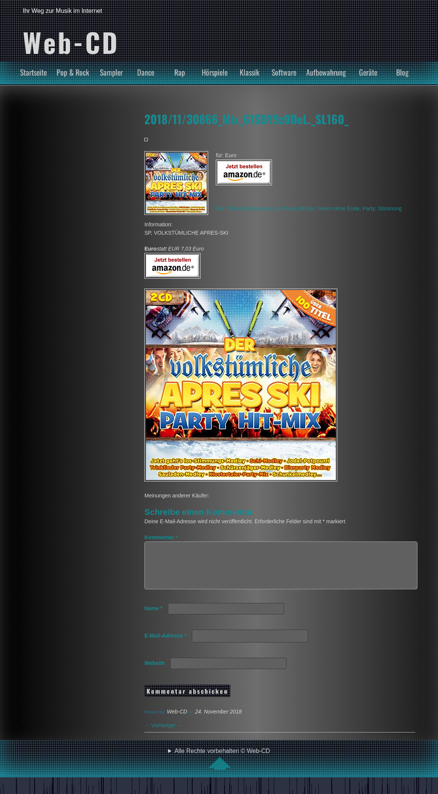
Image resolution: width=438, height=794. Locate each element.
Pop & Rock (73, 72)
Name (153, 617)
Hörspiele (215, 72)
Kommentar (160, 537)
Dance (145, 72)
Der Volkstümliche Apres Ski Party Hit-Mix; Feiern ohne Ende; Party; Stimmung (309, 208)
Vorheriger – (162, 734)
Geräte (368, 72)
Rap (179, 72)
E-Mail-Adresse (165, 645)
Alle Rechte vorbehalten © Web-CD (222, 768)
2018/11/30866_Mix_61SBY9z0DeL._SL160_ (246, 119)
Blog (402, 72)
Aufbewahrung (326, 72)
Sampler (111, 72)
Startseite (33, 72)
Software (284, 72)
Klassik (249, 72)
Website (154, 672)
